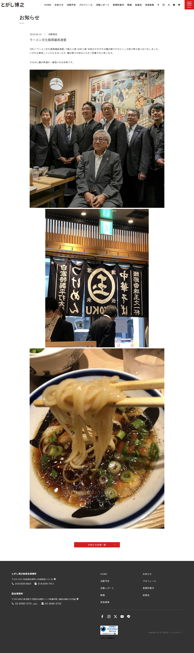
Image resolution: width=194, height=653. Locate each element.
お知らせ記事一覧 (97, 544)
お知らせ (59, 4)
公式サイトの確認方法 (107, 638)
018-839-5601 (23, 584)
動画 (129, 4)
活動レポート (103, 4)
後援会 (138, 4)
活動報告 (52, 34)
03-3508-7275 (23, 603)
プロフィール (86, 4)
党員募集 (149, 4)
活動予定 (71, 4)
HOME (47, 4)
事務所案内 (118, 4)
